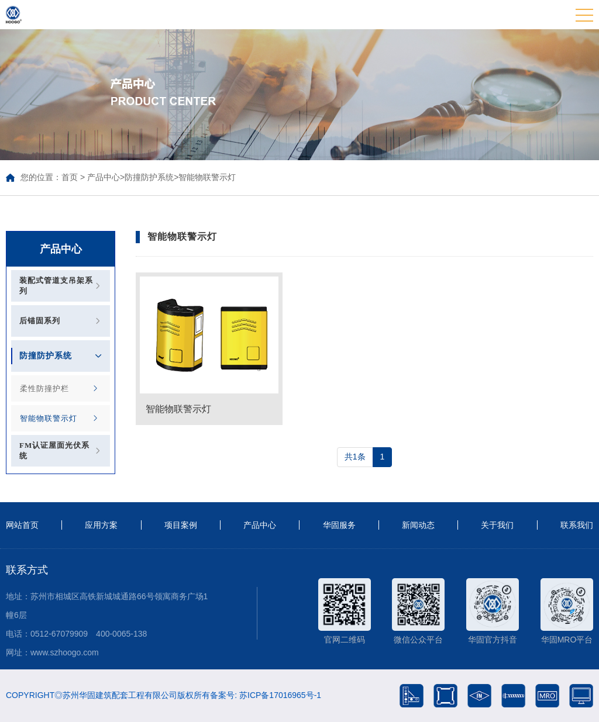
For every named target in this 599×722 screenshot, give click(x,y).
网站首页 (22, 525)
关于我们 (497, 525)
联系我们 (576, 525)
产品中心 (103, 177)
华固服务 (339, 525)
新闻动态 (418, 525)
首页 (69, 177)
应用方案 (101, 525)
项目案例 (180, 525)
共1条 (355, 456)
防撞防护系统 (149, 177)
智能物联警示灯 (207, 177)
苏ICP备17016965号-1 (280, 695)
